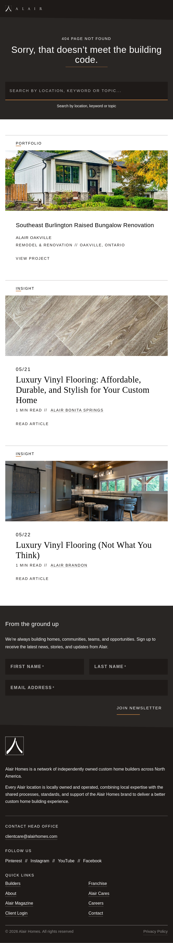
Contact (95, 913)
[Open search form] (156, 8)
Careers (95, 903)
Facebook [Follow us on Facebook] (92, 861)
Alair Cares (98, 893)
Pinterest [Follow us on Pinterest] (13, 861)
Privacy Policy (155, 931)
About (10, 893)
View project (33, 258)
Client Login (16, 913)
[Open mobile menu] (165, 8)
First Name (27, 667)
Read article (32, 424)
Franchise (97, 883)
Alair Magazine (19, 903)
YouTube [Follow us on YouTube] (66, 861)
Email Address (33, 688)
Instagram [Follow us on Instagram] (40, 861)
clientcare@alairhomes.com (31, 836)
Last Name (110, 667)
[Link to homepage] (23, 8)
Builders (13, 883)
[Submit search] (161, 90)
